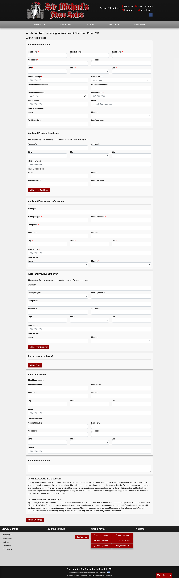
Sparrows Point (144, 6)
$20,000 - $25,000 (101, 546)
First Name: (33, 52)
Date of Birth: (96, 77)
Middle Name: (76, 52)
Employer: (32, 209)
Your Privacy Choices (102, 572)
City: (30, 68)
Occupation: (33, 224)
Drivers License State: (100, 85)
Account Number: (35, 385)
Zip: (113, 68)
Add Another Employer (39, 347)
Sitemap (92, 572)
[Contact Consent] (29, 499)
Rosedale (127, 6)
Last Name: (117, 52)
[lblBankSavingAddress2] (121, 434)
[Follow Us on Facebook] (151, 15)
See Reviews (82, 537)
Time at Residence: (36, 109)
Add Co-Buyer (35, 365)
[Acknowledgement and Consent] (29, 478)
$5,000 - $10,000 (122, 535)
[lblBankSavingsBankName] (121, 426)
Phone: (31, 409)
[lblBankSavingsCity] (47, 442)
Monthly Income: (98, 217)
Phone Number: (34, 161)
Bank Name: (96, 385)
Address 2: (95, 60)
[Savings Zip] (131, 442)
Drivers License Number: (38, 85)
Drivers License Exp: (36, 93)
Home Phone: (33, 101)
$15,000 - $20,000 (122, 540)
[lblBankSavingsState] (89, 442)
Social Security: (34, 77)
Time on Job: (33, 257)
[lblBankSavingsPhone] (89, 451)
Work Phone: (33, 249)
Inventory (127, 10)
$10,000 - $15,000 (101, 540)
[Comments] (89, 468)
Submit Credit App (35, 520)
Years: (30, 112)
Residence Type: (34, 120)
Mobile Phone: (97, 93)
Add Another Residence (39, 190)
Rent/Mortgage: (97, 120)
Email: (93, 101)
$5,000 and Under (101, 535)
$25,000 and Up (122, 546)
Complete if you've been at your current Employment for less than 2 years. (59, 280)
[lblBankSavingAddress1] (58, 434)
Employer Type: (34, 217)
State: (72, 68)
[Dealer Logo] (58, 10)
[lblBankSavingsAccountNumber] (58, 426)
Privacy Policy (98, 511)
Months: (94, 112)
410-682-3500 (108, 575)
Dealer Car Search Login (75, 572)
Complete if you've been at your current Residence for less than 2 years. (58, 139)
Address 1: (32, 60)
